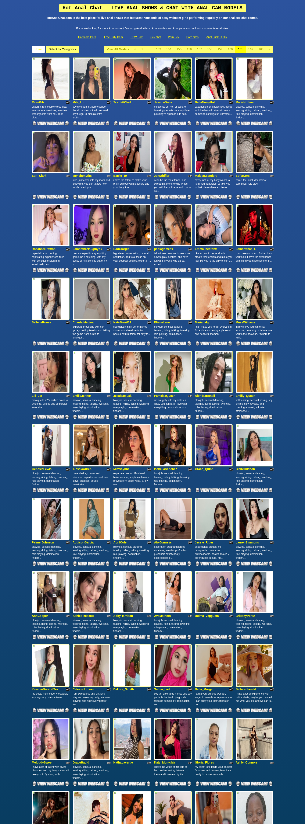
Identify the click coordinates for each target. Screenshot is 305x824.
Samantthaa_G (246, 205)
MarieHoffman (245, 88)
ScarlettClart (122, 88)
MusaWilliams (245, 264)
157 (199, 49)
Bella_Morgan (204, 558)
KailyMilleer (81, 735)
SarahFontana (41, 676)
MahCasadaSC (205, 676)
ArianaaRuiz (162, 676)
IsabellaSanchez (165, 382)
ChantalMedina (83, 264)
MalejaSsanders (206, 146)
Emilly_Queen (245, 323)
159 (220, 49)
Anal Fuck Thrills (216, 37)
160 (230, 49)
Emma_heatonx (206, 205)
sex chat (236, 787)
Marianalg (202, 264)
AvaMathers (162, 499)
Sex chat (155, 37)
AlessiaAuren (82, 382)
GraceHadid (81, 617)
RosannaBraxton (43, 205)
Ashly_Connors (247, 617)
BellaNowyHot (205, 88)
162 (250, 49)
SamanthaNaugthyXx (87, 205)
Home (38, 49)
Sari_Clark (39, 146)
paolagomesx (163, 205)
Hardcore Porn (87, 37)
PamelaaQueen (164, 323)
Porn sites (192, 37)
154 (168, 49)
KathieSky (120, 676)
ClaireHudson (245, 382)
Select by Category (62, 49)
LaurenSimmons (247, 441)
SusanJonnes (163, 735)
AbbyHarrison (123, 499)
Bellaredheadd (246, 558)
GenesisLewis (41, 382)
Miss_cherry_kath (125, 735)
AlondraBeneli (205, 323)
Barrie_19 (120, 146)
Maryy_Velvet (41, 735)
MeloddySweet (42, 617)
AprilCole (119, 441)
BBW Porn (136, 37)
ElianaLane (162, 264)
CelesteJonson (83, 558)
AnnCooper (40, 499)
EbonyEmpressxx (248, 676)
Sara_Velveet (82, 676)
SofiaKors (243, 146)
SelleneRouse (41, 264)
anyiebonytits (82, 146)
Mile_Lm (79, 88)
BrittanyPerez (245, 499)
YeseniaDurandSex (45, 558)
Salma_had (162, 558)
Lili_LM (37, 323)
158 (209, 49)
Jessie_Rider (204, 441)
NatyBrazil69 (122, 264)
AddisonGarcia (83, 441)
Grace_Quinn (204, 382)
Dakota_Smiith (123, 558)
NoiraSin (242, 735)
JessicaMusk (122, 323)
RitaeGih (38, 88)
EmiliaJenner (82, 323)
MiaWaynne (121, 382)
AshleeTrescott (83, 499)
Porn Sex (173, 37)
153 (158, 49)
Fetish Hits (151, 817)
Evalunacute (203, 735)
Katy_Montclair (164, 617)
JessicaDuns (163, 88)
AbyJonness (163, 441)
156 (189, 49)
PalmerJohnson (43, 441)
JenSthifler (161, 146)
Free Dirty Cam (113, 37)
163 (260, 49)
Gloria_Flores (204, 617)
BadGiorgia (121, 205)
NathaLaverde (123, 617)
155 (179, 49)
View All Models (118, 49)
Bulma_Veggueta (207, 499)
